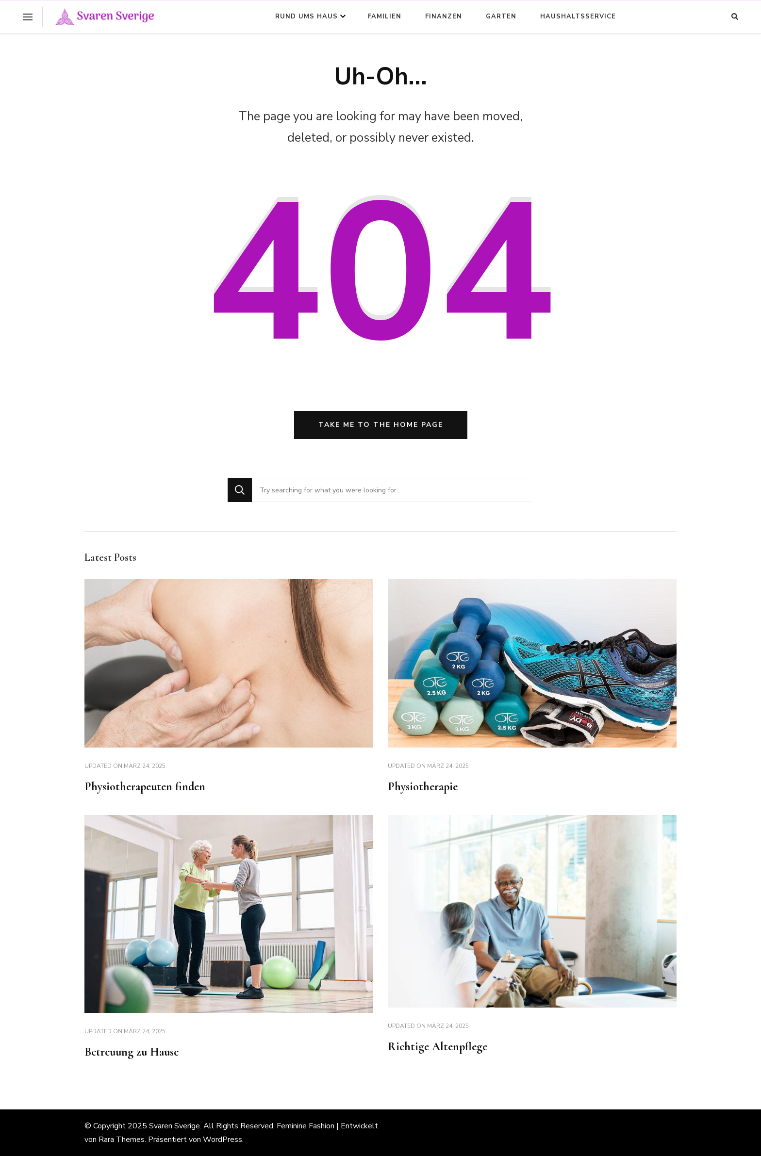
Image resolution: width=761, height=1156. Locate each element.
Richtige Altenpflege (437, 1047)
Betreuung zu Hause (131, 1052)
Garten (501, 16)
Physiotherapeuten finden (144, 787)
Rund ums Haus (306, 16)
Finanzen (443, 16)
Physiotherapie (423, 787)
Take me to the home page (380, 424)
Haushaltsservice (578, 16)
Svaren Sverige (174, 1126)
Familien (384, 16)
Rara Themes (122, 1139)
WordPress (222, 1139)
